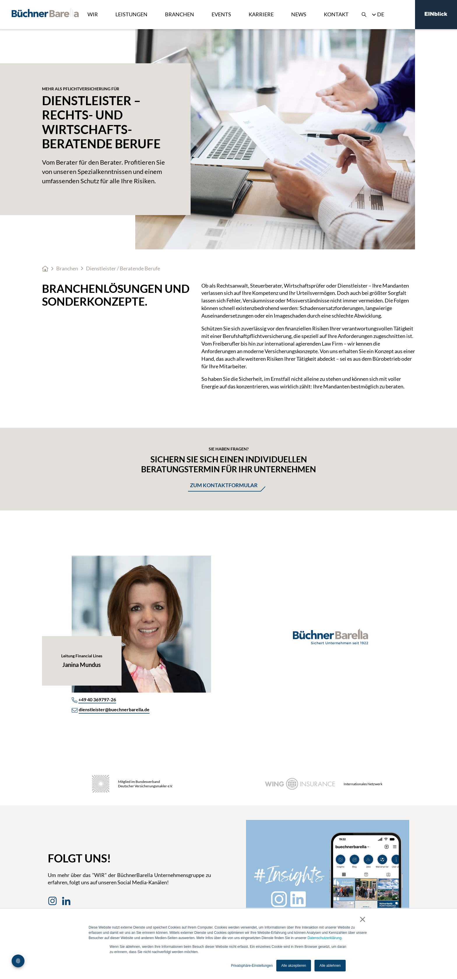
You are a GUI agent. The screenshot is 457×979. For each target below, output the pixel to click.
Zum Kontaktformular (224, 485)
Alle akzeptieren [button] (293, 966)
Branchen (179, 14)
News (298, 14)
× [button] (362, 919)
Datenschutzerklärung (324, 938)
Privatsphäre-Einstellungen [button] (252, 966)
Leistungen (131, 14)
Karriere (261, 14)
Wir (92, 14)
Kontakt (336, 14)
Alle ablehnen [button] (330, 966)
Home (45, 268)
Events (221, 14)
